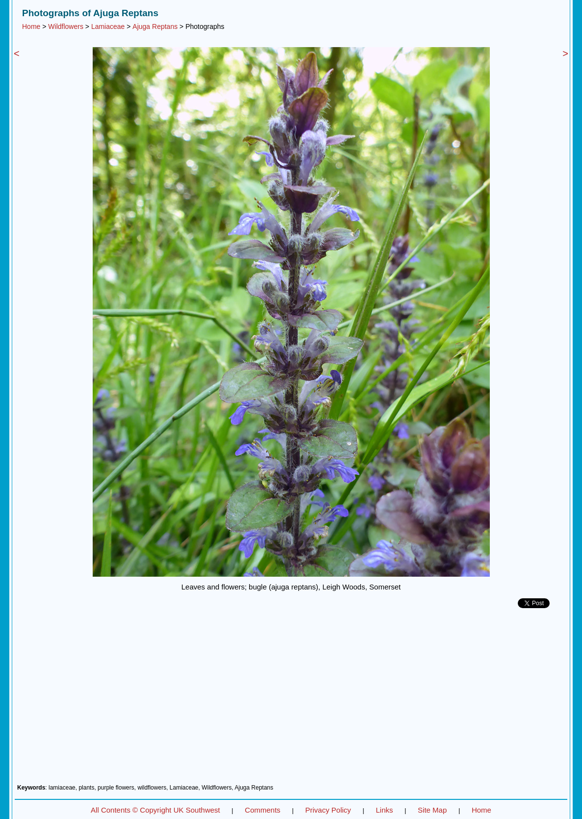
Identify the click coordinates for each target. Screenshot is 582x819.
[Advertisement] (291, 699)
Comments (262, 810)
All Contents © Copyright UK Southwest (155, 810)
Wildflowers (65, 26)
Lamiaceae (108, 26)
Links (384, 810)
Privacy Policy (328, 810)
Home (31, 26)
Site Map (432, 810)
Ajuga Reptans (154, 26)
